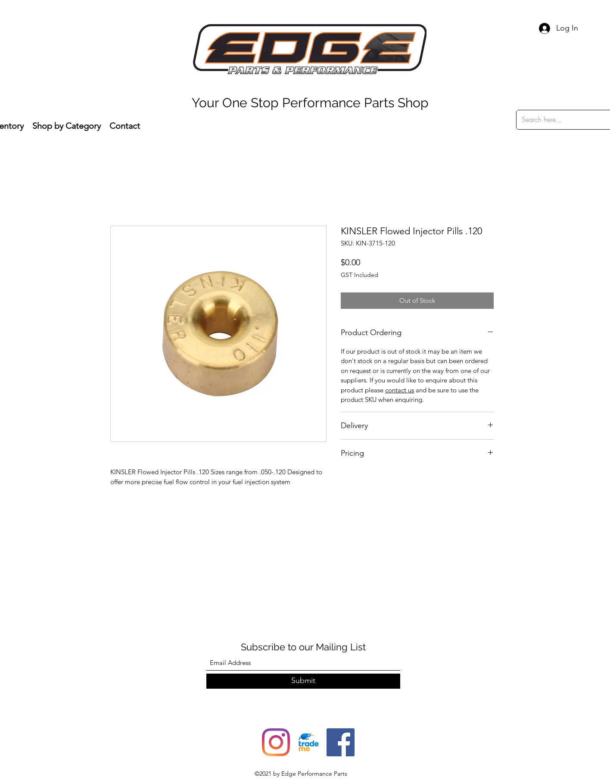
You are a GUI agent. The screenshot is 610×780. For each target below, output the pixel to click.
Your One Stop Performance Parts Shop (310, 102)
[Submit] (303, 681)
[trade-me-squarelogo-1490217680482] (308, 742)
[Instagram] (276, 742)
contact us (399, 390)
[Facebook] (341, 742)
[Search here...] (563, 119)
